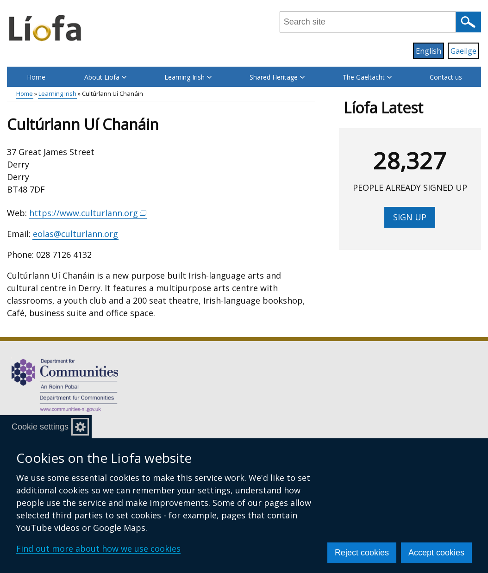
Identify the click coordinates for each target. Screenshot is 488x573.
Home (36, 77)
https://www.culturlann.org (88, 213)
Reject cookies (362, 552)
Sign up (409, 217)
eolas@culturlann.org (75, 233)
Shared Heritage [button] (277, 77)
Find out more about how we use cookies (98, 548)
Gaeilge (463, 51)
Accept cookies (436, 552)
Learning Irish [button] (188, 77)
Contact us (446, 77)
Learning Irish (57, 93)
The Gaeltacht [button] (367, 77)
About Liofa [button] (105, 77)
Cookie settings (40, 426)
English (428, 51)
